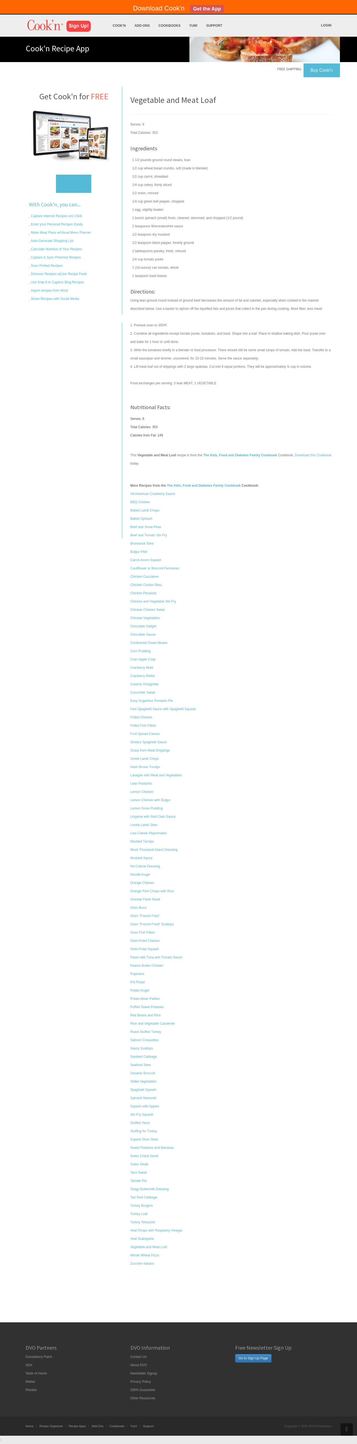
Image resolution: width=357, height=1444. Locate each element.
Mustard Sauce (141, 858)
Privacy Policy (140, 1382)
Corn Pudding (140, 651)
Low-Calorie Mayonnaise (148, 833)
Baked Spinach (141, 519)
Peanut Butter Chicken (146, 966)
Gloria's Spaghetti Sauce (148, 742)
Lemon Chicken (141, 792)
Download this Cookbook (313, 455)
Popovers (137, 974)
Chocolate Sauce (142, 634)
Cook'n (119, 26)
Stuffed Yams (140, 1123)
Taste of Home (36, 1373)
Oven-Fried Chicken (145, 941)
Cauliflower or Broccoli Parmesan (154, 568)
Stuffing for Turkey (143, 1131)
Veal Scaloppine (142, 1239)
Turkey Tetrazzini (142, 1222)
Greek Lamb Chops (144, 759)
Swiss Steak (139, 1164)
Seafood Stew (140, 1065)
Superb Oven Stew (144, 1139)
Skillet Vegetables (143, 1081)
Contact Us (138, 1357)
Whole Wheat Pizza (144, 1255)
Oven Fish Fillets (142, 932)
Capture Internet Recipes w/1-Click (56, 216)
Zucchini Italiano (142, 1264)
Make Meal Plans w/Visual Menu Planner (60, 233)
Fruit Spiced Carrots (145, 734)
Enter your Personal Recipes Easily (56, 224)
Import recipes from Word (49, 290)
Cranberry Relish (142, 676)
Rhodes (31, 1390)
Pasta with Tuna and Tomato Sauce (156, 957)
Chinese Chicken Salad (147, 610)
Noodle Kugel (140, 874)
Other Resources (142, 1398)
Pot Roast (137, 982)
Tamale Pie (138, 1181)
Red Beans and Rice (145, 1015)
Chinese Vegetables (145, 618)
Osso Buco (138, 908)
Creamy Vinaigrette (144, 684)
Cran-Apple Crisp (143, 659)
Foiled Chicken (141, 717)
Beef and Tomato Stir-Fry (148, 535)
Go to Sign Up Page (253, 1358)
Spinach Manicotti (143, 1098)
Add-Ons (142, 26)
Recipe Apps (77, 1426)
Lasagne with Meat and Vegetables (156, 775)
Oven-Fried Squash (144, 949)
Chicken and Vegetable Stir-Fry (153, 601)
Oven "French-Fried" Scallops (152, 924)
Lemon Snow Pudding (146, 808)
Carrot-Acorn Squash (146, 560)
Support (214, 26)
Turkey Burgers (141, 1206)
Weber (30, 1382)
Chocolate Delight (143, 626)
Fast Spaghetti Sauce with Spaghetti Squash (163, 709)
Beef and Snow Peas (145, 527)
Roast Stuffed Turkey (145, 1032)
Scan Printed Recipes (46, 266)
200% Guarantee (142, 1390)
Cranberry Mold (141, 668)
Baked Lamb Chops (144, 510)
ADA (29, 1365)
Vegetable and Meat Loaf (148, 1247)
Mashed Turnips (142, 841)
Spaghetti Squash (143, 1090)
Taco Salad (138, 1172)
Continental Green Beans (149, 643)
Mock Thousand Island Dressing (154, 850)
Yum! (193, 26)
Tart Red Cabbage (143, 1197)
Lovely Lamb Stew (143, 825)
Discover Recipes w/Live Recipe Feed (58, 274)
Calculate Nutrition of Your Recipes (56, 249)
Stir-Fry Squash (141, 1115)
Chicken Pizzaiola (143, 593)
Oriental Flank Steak (145, 899)
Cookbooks (170, 26)
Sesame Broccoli (142, 1073)
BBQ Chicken (140, 502)
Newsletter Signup (143, 1373)
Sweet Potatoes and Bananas (152, 1148)
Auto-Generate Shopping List (51, 241)
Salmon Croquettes (144, 1040)
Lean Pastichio (141, 783)
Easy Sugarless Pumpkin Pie (151, 701)
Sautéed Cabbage (143, 1057)
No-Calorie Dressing (145, 866)
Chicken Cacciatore (144, 577)
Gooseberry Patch (39, 1357)
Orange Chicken (142, 883)
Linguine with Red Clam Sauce (153, 817)
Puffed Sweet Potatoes (147, 1007)
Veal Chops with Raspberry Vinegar (156, 1230)
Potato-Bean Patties (145, 999)
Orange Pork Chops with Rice (152, 891)
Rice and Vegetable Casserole (152, 1023)
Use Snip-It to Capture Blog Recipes (57, 282)
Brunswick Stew (142, 543)
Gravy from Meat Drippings (150, 750)
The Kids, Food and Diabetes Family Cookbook (204, 485)
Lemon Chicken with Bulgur (150, 800)
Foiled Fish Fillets (143, 726)
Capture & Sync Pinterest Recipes (55, 257)
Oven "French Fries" (145, 916)
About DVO (138, 1365)
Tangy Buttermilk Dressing (149, 1189)
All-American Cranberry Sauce (152, 494)
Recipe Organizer (51, 1426)
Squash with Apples (144, 1106)
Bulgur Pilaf (138, 552)
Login (326, 25)
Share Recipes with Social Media (54, 299)
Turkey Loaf (139, 1214)
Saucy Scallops (141, 1048)
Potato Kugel (139, 990)
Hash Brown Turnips (145, 767)
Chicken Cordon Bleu (146, 585)
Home (30, 1426)
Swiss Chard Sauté (144, 1156)
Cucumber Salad (142, 692)
